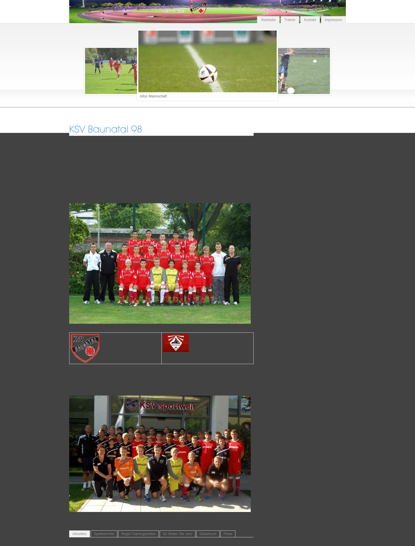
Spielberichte (104, 534)
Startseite (268, 20)
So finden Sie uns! (177, 534)
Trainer (289, 20)
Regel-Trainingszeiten (138, 534)
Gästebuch (207, 534)
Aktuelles (79, 534)
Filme (228, 534)
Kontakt (310, 20)
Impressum (333, 20)
